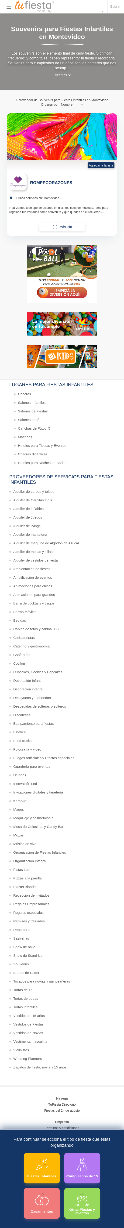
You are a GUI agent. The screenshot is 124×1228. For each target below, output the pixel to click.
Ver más (61, 75)
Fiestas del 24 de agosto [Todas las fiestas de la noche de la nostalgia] (62, 1110)
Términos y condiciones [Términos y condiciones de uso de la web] (62, 1128)
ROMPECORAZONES (51, 182)
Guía (113, 6)
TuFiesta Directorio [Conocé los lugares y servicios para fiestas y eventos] (62, 1104)
